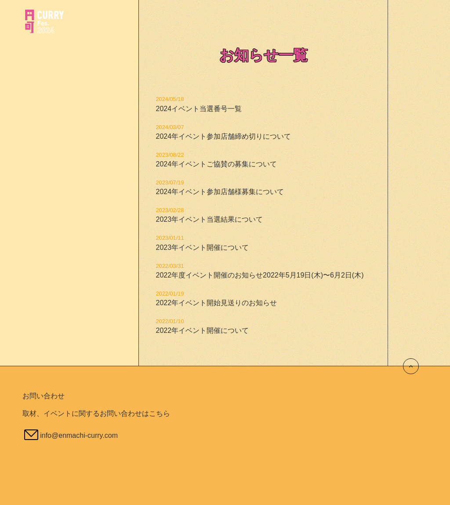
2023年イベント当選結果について (209, 219)
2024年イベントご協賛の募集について (216, 164)
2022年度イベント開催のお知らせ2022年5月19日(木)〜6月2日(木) (259, 275)
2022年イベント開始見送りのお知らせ (216, 303)
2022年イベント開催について (202, 330)
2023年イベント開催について (202, 247)
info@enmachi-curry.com (79, 435)
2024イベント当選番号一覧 (199, 108)
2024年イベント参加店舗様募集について (220, 191)
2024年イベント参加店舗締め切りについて (223, 136)
